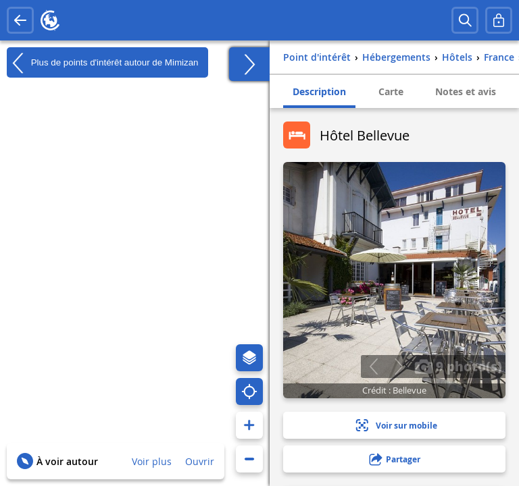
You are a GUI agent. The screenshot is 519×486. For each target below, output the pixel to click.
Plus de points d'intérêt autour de (102, 63)
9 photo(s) (458, 365)
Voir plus (152, 461)
